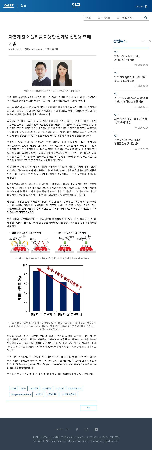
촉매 (14, 388)
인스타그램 (86, 429)
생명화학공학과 (69, 394)
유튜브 (96, 429)
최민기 (40, 394)
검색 (145, 17)
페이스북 (77, 429)
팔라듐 (61, 388)
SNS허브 (59, 429)
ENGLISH (139, 6)
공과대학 (53, 394)
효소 (24, 388)
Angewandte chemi (21, 394)
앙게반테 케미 (76, 388)
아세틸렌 (48, 388)
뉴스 (23, 6)
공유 (150, 41)
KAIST (9, 6)
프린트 (143, 41)
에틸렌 (35, 388)
